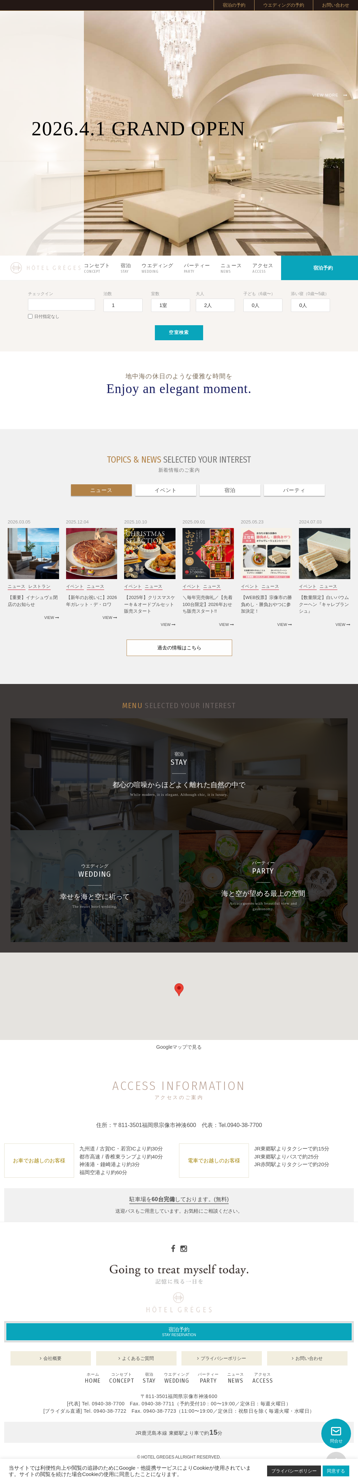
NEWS (235, 1378)
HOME (93, 1378)
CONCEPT (121, 1378)
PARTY (208, 1378)
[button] (179, 989)
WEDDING (176, 1378)
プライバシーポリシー (294, 1471)
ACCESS (262, 1378)
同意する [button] (336, 1471)
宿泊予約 (179, 1331)
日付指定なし (43, 316)
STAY (149, 1378)
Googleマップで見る (179, 1047)
